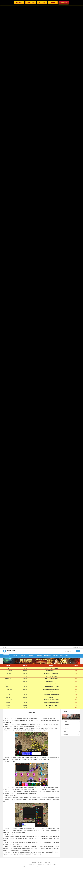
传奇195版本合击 (65, 731)
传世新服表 (55, 655)
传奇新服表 (39, 655)
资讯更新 (31, 655)
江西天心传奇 (64, 721)
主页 (6, 655)
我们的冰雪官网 (65, 734)
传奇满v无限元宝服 (65, 728)
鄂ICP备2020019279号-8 (56, 866)
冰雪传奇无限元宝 (65, 724)
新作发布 (15, 655)
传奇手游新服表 (47, 655)
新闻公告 (23, 655)
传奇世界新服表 (64, 655)
